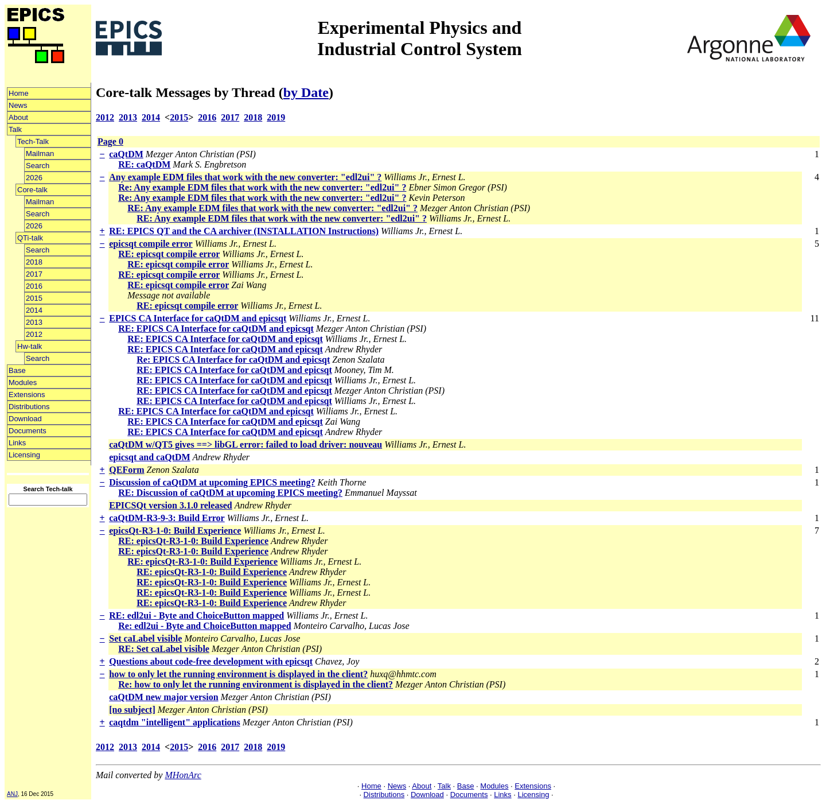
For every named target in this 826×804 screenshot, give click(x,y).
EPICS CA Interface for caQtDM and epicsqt (197, 318)
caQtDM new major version (163, 697)
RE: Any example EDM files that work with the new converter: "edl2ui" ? (272, 208)
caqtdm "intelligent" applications (174, 722)
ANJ (12, 794)
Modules (23, 382)
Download (25, 418)
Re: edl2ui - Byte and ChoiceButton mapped (204, 626)
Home (19, 93)
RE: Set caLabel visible (163, 649)
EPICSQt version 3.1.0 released (170, 505)
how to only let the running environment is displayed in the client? (238, 674)
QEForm (126, 470)
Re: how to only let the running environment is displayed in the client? (255, 684)
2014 (34, 310)
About (18, 117)
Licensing (24, 454)
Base (17, 370)
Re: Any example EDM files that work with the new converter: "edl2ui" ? (262, 187)
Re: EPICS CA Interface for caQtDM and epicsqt (233, 359)
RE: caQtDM (144, 164)
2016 (34, 286)
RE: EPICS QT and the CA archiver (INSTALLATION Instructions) (244, 231)
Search (37, 165)
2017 (34, 274)
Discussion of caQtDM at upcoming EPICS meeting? (212, 482)
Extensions (27, 394)
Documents (27, 430)
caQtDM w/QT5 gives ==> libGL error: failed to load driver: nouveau (245, 444)
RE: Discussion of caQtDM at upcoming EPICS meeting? (230, 493)
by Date (306, 92)
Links (17, 442)
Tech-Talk (33, 141)
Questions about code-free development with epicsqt (211, 661)
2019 (276, 117)
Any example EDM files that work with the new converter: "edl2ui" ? (245, 177)
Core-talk (32, 189)
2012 (34, 334)
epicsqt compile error (150, 243)
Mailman (40, 153)
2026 (34, 177)
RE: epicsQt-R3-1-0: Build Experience (193, 541)
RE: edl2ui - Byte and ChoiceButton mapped (196, 615)
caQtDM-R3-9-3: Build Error (166, 518)
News (18, 105)
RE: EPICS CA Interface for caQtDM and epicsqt (216, 328)
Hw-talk (29, 346)
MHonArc (183, 775)
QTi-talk (30, 238)
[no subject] (132, 709)
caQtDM (126, 154)
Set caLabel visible (145, 638)
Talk (15, 129)
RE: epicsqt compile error (169, 254)
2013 (34, 322)
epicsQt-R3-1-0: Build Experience (175, 530)
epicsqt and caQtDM (149, 457)
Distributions (29, 406)
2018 (34, 262)
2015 (34, 298)
